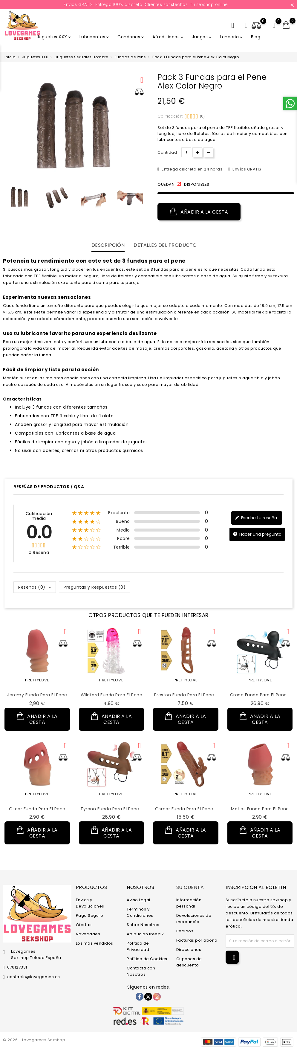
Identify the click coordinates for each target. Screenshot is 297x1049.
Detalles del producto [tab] (165, 245)
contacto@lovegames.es (33, 977)
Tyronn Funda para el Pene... (111, 809)
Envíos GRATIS (246, 169)
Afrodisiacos (168, 37)
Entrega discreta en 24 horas (192, 169)
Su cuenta (190, 887)
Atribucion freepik (145, 934)
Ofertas (84, 925)
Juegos (202, 37)
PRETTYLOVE (37, 680)
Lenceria (232, 37)
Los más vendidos (94, 943)
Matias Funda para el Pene (260, 809)
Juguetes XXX (54, 37)
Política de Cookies (147, 959)
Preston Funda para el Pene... (186, 695)
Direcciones (188, 949)
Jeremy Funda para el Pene (37, 695)
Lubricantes (94, 37)
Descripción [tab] (108, 245)
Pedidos (185, 931)
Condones (131, 37)
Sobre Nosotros (143, 925)
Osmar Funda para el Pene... (186, 809)
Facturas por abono (197, 940)
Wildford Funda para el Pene (112, 695)
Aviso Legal (138, 900)
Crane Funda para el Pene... (260, 695)
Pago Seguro (89, 915)
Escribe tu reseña (256, 518)
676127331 (17, 967)
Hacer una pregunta (257, 534)
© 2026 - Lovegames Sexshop (34, 1040)
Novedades (88, 934)
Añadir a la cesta (199, 211)
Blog (255, 37)
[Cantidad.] (186, 152)
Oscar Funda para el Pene (37, 809)
